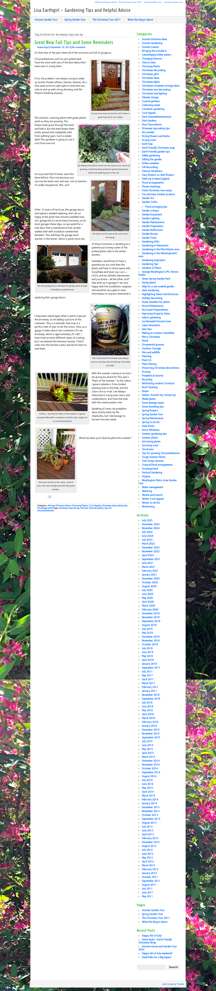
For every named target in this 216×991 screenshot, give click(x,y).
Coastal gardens (151, 101)
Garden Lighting (150, 218)
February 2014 (150, 799)
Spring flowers (150, 410)
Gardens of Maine (151, 267)
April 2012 (148, 861)
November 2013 (150, 811)
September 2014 (151, 772)
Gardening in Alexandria (155, 245)
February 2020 (150, 609)
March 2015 (148, 756)
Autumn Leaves (150, 47)
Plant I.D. (147, 360)
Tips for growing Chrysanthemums (161, 453)
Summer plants (150, 437)
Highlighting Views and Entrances (160, 294)
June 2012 (147, 853)
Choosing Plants (79, 505)
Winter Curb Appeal (153, 498)
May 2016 (147, 710)
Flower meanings (151, 186)
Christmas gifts (150, 74)
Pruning (146, 371)
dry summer (148, 132)
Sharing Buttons (9, 989)
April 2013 (148, 834)
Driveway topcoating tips (114, 505)
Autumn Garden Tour (173, 2)
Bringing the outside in (154, 50)
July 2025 (147, 520)
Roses (145, 391)
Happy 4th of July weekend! (157, 953)
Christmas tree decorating (156, 89)
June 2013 (147, 830)
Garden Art (148, 198)
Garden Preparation (152, 226)
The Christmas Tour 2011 (130, 2)
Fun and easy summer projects (158, 194)
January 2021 (149, 574)
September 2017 (151, 667)
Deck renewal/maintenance (156, 116)
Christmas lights (151, 81)
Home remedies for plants (156, 302)
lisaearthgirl (43, 47)
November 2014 (150, 764)
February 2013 (150, 838)
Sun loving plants (151, 441)
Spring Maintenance (152, 418)
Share (61, 496)
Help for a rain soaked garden (158, 286)
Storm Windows (150, 429)
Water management (152, 487)
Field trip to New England (155, 178)
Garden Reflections (152, 230)
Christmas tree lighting (154, 93)
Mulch (145, 340)
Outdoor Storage (151, 348)
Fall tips (84, 508)
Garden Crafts (149, 202)
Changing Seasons (152, 58)
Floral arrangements (153, 182)
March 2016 (148, 718)
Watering (147, 491)
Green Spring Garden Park (156, 278)
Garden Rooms (150, 233)
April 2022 (148, 555)
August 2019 (149, 625)
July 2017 (147, 671)
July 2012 (147, 849)
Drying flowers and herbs (156, 136)
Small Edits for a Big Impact (156, 957)
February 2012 (150, 869)
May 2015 (147, 749)
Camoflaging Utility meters (156, 54)
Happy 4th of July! (152, 935)
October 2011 (150, 877)
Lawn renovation (151, 325)
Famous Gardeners (152, 171)
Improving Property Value (156, 313)
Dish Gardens (149, 120)
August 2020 (149, 586)
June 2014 (147, 784)
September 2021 (151, 559)
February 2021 (150, 570)
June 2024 (147, 535)
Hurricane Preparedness (155, 309)
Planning (146, 356)
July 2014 (147, 780)
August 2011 (149, 884)
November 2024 (150, 528)
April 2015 (148, 753)
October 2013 (150, 815)
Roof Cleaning (149, 387)
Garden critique (150, 210)
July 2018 (147, 648)
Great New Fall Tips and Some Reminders (74, 42)
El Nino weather (150, 163)
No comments (79, 47)
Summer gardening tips (154, 433)
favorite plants (96, 508)
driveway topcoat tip (69, 508)
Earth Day (147, 143)
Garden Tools (149, 237)
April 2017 (148, 679)
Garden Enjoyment (152, 214)
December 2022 (150, 547)
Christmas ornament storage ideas (161, 85)
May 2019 (147, 632)
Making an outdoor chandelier (158, 333)
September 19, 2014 (60, 47)
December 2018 (150, 636)
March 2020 (148, 605)
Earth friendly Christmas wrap (158, 147)
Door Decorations (152, 124)
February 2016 (150, 722)
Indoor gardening (151, 317)
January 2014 (149, 803)
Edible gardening (151, 155)
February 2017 (150, 687)
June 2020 (147, 594)
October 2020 (150, 582)
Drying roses (149, 140)
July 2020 (147, 590)
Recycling (147, 379)
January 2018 (149, 663)
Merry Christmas (151, 336)
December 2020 (150, 578)
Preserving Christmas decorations (160, 367)
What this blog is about (106, 2)
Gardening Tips (150, 264)
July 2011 (147, 888)
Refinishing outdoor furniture (158, 383)
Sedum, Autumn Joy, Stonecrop (159, 395)
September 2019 (151, 621)
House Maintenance (152, 305)
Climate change (150, 97)
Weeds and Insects (152, 495)
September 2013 (151, 818)
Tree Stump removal (152, 460)
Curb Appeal (95, 505)
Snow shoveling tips (153, 406)
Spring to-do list (151, 422)
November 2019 (150, 617)
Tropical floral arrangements (157, 464)
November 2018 (150, 640)
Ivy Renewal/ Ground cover (156, 321)
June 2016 (147, 706)
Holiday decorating (152, 298)
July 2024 (147, 532)
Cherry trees (149, 62)
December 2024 (150, 524)
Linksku (25, 989)
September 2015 (151, 737)
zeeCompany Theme (173, 984)
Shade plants (149, 398)
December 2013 (150, 807)
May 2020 (147, 597)
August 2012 (149, 846)
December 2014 (150, 760)
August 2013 (149, 822)
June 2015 (147, 745)
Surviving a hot (150, 445)
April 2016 (148, 714)
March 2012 (148, 865)
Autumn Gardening (152, 43)
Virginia (146, 476)
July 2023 (147, 539)
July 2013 (147, 826)
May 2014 (147, 787)
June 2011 (147, 892)
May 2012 (147, 857)
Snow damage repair (153, 402)
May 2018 (147, 656)
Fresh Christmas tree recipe (157, 190)
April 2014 (148, 791)
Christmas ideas (150, 78)
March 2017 (148, 683)
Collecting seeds (151, 105)
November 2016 (150, 694)
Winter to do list (151, 502)
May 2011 (147, 896)
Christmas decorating (153, 70)
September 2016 (151, 698)
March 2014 (148, 795)
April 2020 (148, 601)
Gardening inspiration (153, 260)
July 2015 (147, 741)
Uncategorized (44, 508)
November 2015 (150, 733)
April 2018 (148, 660)
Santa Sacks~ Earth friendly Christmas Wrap (155, 941)
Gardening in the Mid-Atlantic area (160, 249)
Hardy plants (149, 282)
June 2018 (147, 652)
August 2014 (149, 776)
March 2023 (148, 543)
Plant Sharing (149, 364)
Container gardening (153, 109)
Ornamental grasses (153, 344)
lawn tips (147, 329)
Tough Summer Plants (153, 457)
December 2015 (150, 729)
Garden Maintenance (153, 222)
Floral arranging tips (156, 206)
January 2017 (149, 691)
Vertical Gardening (152, 472)
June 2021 (147, 563)
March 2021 (148, 566)
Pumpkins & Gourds (152, 375)
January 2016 (149, 725)
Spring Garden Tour (153, 2)
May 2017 (147, 675)
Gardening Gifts (150, 241)
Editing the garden (152, 159)
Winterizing (148, 506)
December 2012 (150, 842)
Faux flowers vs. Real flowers (158, 174)
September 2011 (151, 880)
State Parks (148, 426)
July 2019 (147, 628)
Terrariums (148, 449)
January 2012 (149, 873)
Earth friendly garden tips (156, 151)
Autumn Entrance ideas (59, 505)
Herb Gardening (150, 290)
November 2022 (150, 551)
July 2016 (147, 702)
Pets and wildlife (151, 352)
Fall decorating (150, 167)
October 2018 (150, 644)
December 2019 (150, 613)
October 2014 (150, 768)
